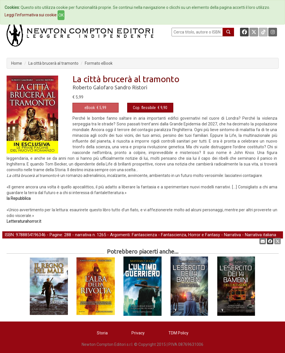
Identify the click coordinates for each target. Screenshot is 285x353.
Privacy (138, 333)
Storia (102, 333)
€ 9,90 (150, 107)
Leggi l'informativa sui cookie (31, 15)
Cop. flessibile (144, 107)
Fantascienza (144, 234)
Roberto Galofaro (92, 87)
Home (16, 63)
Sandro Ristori (131, 87)
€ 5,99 (95, 107)
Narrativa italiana (260, 234)
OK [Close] (61, 15)
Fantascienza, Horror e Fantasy (190, 234)
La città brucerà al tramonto (53, 63)
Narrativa (232, 234)
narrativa (83, 234)
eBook (89, 107)
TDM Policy (178, 333)
